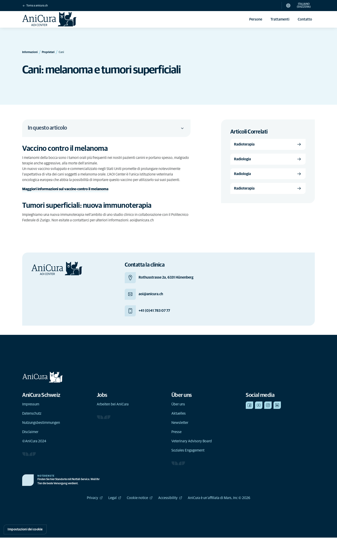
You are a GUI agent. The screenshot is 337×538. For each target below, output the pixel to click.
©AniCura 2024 (34, 441)
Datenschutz (31, 414)
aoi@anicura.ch (142, 220)
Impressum (30, 405)
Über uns (178, 405)
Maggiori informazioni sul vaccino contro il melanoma (65, 189)
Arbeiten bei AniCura (113, 405)
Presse (176, 432)
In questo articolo (106, 128)
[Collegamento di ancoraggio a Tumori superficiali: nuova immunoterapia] (91, 205)
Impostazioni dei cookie (25, 529)
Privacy (95, 498)
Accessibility (170, 498)
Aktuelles (178, 414)
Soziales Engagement (187, 451)
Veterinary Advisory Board (191, 441)
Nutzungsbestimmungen (41, 423)
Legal (114, 498)
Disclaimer (30, 432)
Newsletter (179, 423)
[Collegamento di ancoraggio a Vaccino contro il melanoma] (69, 148)
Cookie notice (140, 498)
